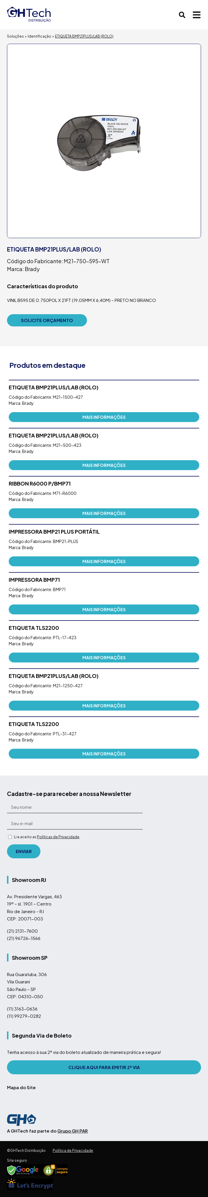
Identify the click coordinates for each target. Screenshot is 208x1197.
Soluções (15, 36)
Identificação (39, 36)
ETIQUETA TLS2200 (34, 627)
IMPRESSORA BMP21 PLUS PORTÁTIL (54, 531)
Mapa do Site (21, 1087)
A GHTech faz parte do (47, 1130)
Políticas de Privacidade (58, 837)
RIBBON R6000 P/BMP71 (40, 483)
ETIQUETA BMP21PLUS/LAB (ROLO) (54, 387)
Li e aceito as (46, 837)
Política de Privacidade (73, 1150)
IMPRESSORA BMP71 (34, 579)
